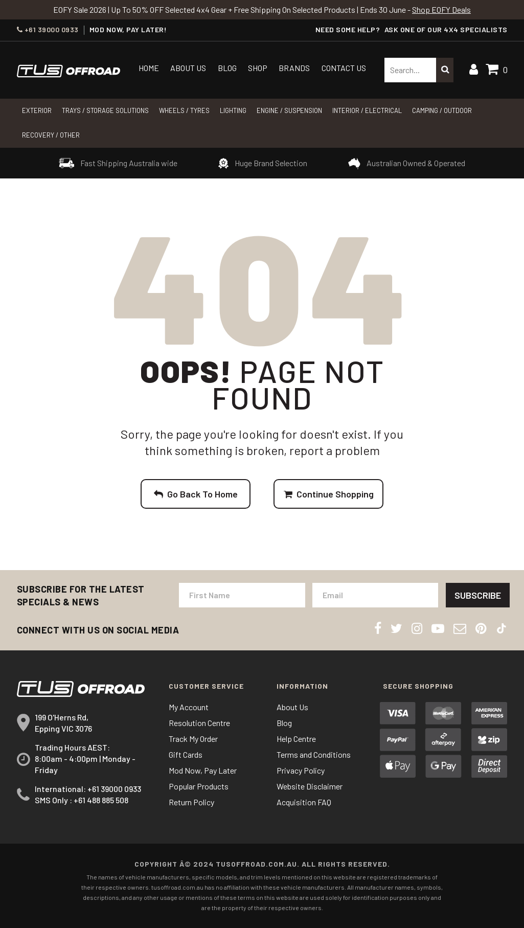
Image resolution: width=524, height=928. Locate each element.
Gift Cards (185, 754)
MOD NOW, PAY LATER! (128, 30)
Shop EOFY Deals (441, 9)
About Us (188, 68)
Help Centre (296, 738)
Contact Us (344, 68)
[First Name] (242, 595)
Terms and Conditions (314, 754)
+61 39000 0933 (48, 30)
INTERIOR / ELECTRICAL (367, 110)
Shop (257, 68)
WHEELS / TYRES (184, 110)
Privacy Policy (301, 770)
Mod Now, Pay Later (203, 770)
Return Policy (191, 802)
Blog (227, 68)
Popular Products (199, 786)
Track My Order (193, 738)
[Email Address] (375, 595)
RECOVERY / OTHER (51, 135)
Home (149, 68)
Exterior (37, 110)
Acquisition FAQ (304, 802)
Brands (294, 68)
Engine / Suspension (289, 110)
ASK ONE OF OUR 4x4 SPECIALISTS (446, 29)
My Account (189, 707)
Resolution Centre (199, 723)
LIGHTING (233, 110)
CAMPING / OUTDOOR (442, 110)
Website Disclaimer (310, 786)
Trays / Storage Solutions (105, 110)
